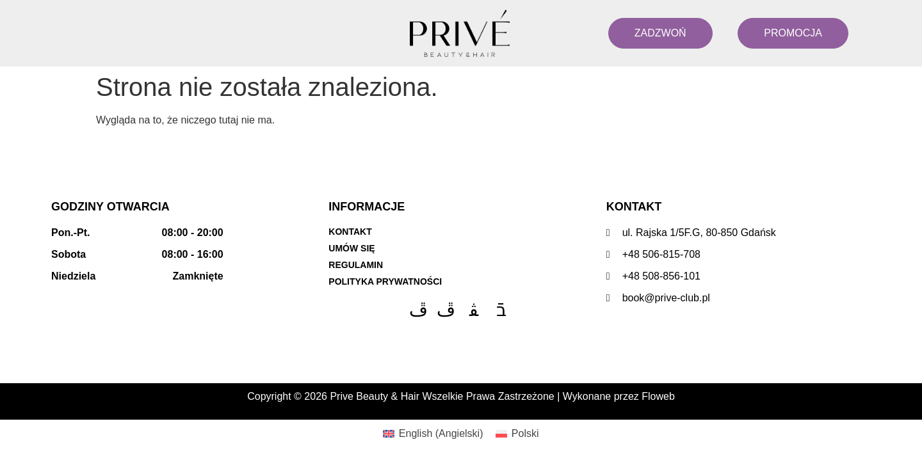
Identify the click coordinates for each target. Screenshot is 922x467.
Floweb (658, 396)
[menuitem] (432, 434)
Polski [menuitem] (525, 433)
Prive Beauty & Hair (374, 396)
